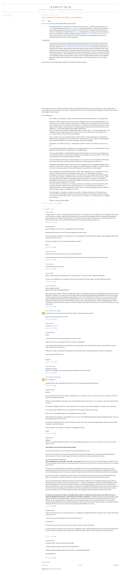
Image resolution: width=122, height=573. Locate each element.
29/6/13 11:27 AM (51, 222)
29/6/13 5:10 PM (51, 269)
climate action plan (74, 28)
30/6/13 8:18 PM (51, 433)
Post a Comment (46, 562)
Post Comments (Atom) (55, 569)
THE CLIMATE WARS (52, 310)
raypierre (48, 212)
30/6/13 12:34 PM (51, 373)
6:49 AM (59, 203)
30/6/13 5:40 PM (51, 385)
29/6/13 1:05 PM (51, 247)
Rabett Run (61, 7)
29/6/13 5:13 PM (51, 281)
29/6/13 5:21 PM (51, 306)
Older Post (116, 565)
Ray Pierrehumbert (47, 23)
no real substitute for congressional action (97, 33)
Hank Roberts (49, 251)
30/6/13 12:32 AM (51, 328)
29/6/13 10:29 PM (51, 319)
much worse (76, 32)
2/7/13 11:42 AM (51, 557)
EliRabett (48, 264)
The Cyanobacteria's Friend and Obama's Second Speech (62, 17)
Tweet (43, 20)
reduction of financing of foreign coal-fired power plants (75, 46)
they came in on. (54, 325)
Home (80, 565)
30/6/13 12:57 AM (51, 362)
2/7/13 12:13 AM (51, 536)
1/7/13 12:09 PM (51, 506)
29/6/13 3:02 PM (51, 260)
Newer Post (45, 565)
